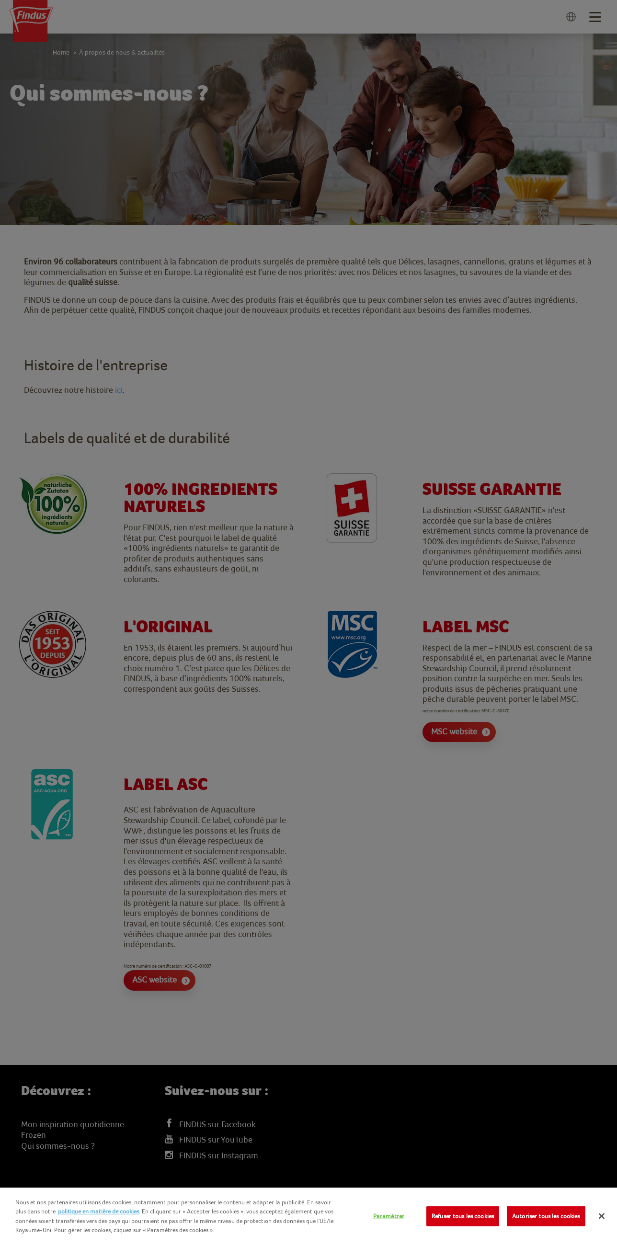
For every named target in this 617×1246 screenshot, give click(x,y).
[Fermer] (601, 1216)
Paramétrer (388, 1216)
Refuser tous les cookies (463, 1216)
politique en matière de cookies (98, 1211)
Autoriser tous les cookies (546, 1216)
